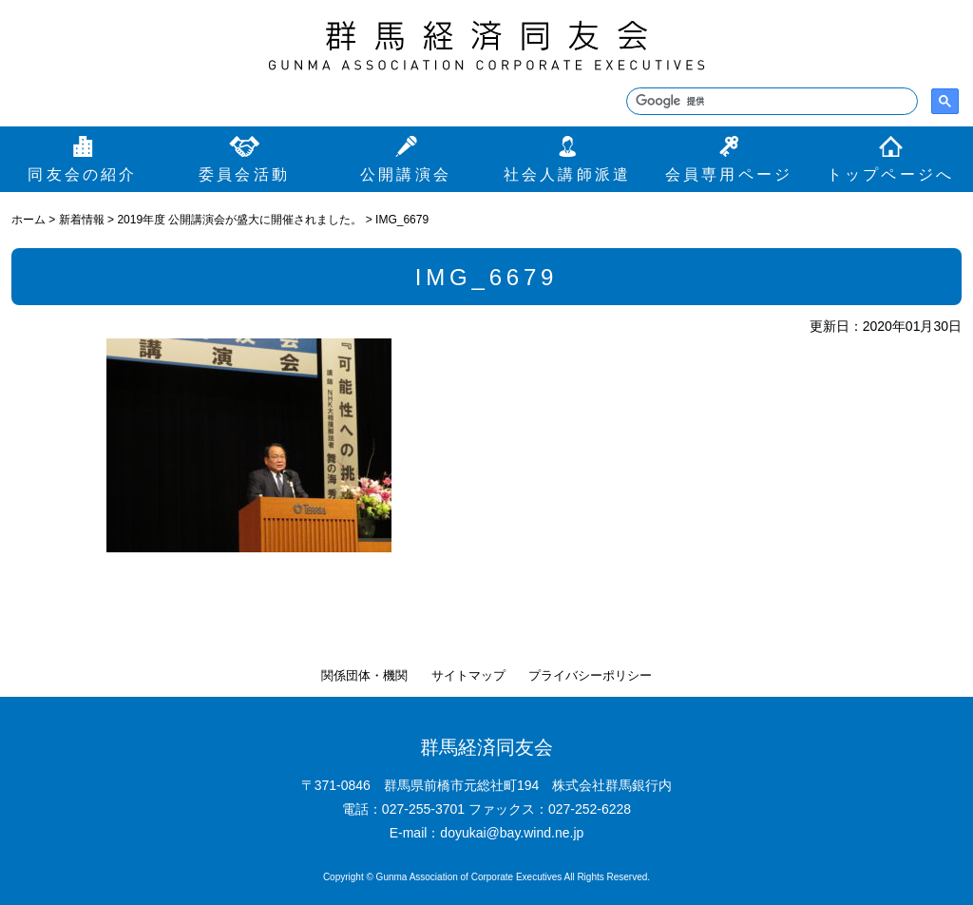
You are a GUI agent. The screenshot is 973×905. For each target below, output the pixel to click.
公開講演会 (405, 174)
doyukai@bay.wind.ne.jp (511, 832)
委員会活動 (244, 174)
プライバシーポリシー (590, 675)
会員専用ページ (728, 174)
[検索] (770, 101)
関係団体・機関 (364, 675)
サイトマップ (468, 675)
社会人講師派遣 (567, 174)
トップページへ (890, 174)
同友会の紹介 (82, 174)
